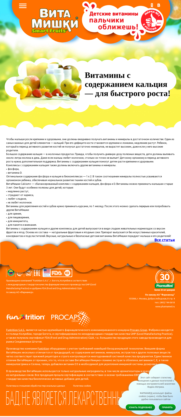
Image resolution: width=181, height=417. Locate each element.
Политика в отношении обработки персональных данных (35, 386)
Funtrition (43, 348)
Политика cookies (82, 386)
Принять (167, 407)
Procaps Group (138, 329)
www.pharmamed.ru (165, 306)
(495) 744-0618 (167, 302)
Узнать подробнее (140, 407)
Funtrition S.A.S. (15, 329)
